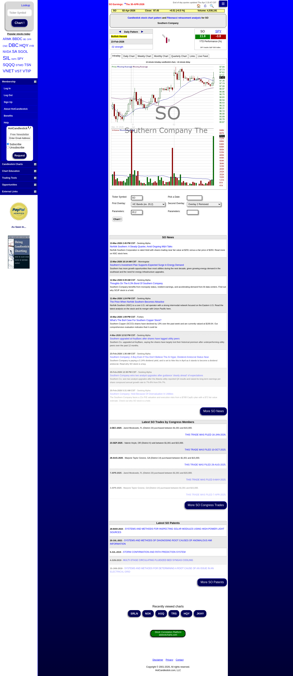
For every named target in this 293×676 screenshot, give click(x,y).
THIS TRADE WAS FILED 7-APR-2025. (206, 494)
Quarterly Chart (179, 56)
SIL (7, 58)
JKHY (200, 613)
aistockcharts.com (168, 633)
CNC (5, 46)
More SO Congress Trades (206, 505)
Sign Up (8, 102)
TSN (27, 65)
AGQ (161, 613)
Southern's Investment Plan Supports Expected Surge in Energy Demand (147, 265)
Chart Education (19, 171)
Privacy (169, 660)
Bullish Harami (119, 36)
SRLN (134, 613)
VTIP (27, 71)
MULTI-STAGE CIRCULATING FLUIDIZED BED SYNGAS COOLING (158, 560)
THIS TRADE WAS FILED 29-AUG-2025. (205, 464)
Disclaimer (157, 660)
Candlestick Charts (19, 164)
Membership (19, 81)
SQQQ (9, 64)
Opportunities (19, 184)
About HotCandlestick (16, 109)
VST (18, 71)
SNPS (13, 59)
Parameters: (118, 211)
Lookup (25, 5)
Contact (179, 660)
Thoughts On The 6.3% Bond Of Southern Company (136, 283)
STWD (19, 65)
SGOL (23, 52)
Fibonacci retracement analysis (184, 18)
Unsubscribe (15, 147)
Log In (7, 88)
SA (14, 51)
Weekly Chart (144, 56)
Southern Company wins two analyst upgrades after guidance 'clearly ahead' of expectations (156, 375)
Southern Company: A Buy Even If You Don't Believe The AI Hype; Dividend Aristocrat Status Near (159, 357)
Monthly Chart (161, 56)
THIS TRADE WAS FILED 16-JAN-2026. (205, 434)
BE (24, 39)
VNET (8, 71)
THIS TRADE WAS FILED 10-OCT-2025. (205, 449)
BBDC (17, 39)
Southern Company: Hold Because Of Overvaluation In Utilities (141, 394)
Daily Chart (129, 56)
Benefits (8, 115)
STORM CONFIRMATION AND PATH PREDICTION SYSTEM (154, 552)
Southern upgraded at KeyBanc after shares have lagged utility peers (145, 338)
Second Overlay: (176, 203)
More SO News (213, 411)
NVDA (7, 51)
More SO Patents (212, 582)
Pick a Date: (174, 197)
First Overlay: (119, 203)
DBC (14, 45)
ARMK (7, 39)
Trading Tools (19, 178)
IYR (31, 45)
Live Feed (203, 56)
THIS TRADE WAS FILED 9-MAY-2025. (206, 479)
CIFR (29, 39)
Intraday (116, 55)
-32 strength (117, 47)
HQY (23, 45)
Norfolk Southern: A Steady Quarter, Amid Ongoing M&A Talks (141, 246)
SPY (20, 58)
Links (192, 56)
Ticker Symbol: (119, 197)
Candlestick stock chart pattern (145, 18)
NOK (148, 613)
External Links (19, 191)
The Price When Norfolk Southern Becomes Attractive (137, 302)
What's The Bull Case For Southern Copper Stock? (135, 320)
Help (6, 122)
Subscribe (14, 144)
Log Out (8, 95)
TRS (174, 613)
